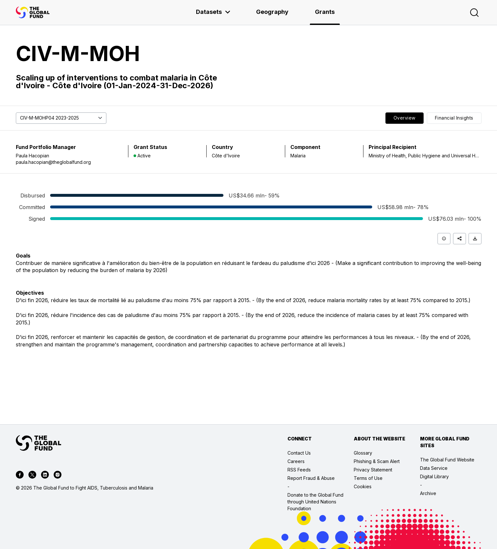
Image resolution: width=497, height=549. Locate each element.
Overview (405, 118)
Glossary (363, 453)
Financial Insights (454, 118)
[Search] (474, 12)
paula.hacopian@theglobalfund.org (53, 162)
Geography (272, 11)
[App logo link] (32, 12)
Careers (296, 461)
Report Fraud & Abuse (311, 478)
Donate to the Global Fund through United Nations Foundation (315, 501)
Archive (428, 493)
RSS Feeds (299, 469)
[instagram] (57, 475)
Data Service (434, 468)
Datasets (213, 11)
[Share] (459, 238)
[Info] (444, 238)
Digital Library (434, 476)
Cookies (363, 486)
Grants (325, 11)
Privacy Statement (373, 469)
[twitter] (32, 475)
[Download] (475, 238)
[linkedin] (45, 475)
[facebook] (20, 475)
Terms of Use (368, 478)
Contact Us (299, 453)
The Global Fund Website (447, 459)
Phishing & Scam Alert (377, 461)
